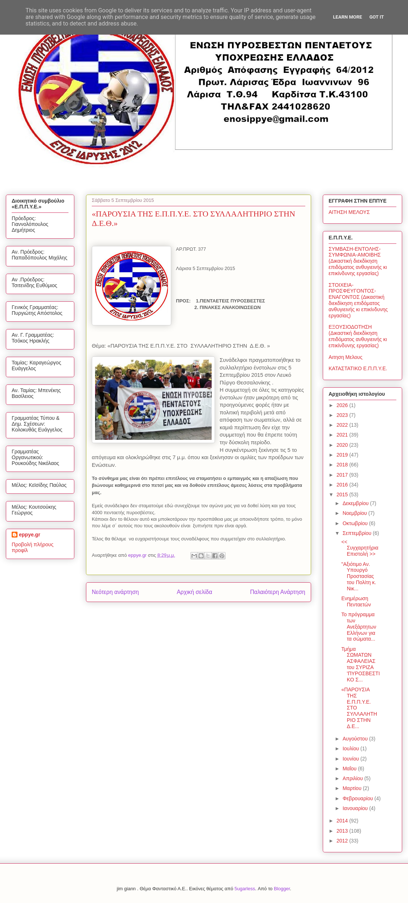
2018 (343, 465)
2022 (343, 425)
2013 (343, 831)
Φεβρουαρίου (358, 798)
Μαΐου (350, 768)
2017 (343, 475)
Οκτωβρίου (355, 523)
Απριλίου (353, 778)
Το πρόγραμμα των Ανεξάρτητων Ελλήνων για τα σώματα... (358, 626)
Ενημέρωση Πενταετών (356, 601)
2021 (343, 435)
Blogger (282, 888)
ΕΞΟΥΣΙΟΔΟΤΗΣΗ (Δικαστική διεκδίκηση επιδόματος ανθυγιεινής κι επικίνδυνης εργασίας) (358, 336)
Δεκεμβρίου (356, 503)
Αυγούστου (355, 739)
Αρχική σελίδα (194, 592)
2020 (343, 445)
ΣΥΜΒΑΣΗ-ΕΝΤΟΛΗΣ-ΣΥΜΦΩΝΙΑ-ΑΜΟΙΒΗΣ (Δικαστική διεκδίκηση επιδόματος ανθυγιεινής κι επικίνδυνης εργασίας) (358, 261)
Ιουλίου (351, 748)
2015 (343, 494)
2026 (343, 405)
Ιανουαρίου (355, 808)
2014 (343, 821)
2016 (343, 485)
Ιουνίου (351, 759)
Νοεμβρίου (355, 513)
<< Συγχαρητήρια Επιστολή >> (359, 548)
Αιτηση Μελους (345, 357)
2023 (343, 415)
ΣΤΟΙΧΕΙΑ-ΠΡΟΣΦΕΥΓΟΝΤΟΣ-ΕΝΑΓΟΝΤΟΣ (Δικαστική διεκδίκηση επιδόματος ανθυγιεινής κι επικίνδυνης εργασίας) (358, 300)
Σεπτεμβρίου (357, 533)
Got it (376, 17)
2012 (343, 841)
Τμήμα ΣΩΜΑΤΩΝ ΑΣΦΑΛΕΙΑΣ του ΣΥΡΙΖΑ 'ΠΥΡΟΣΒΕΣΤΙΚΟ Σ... (360, 664)
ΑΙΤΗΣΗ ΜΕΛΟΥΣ (349, 212)
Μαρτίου (352, 788)
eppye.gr (29, 535)
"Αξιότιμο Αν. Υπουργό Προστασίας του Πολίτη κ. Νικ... (358, 576)
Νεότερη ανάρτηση (115, 592)
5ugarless (245, 888)
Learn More (347, 17)
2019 (343, 455)
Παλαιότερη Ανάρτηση (277, 592)
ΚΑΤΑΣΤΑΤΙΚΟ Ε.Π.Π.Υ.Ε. (358, 368)
